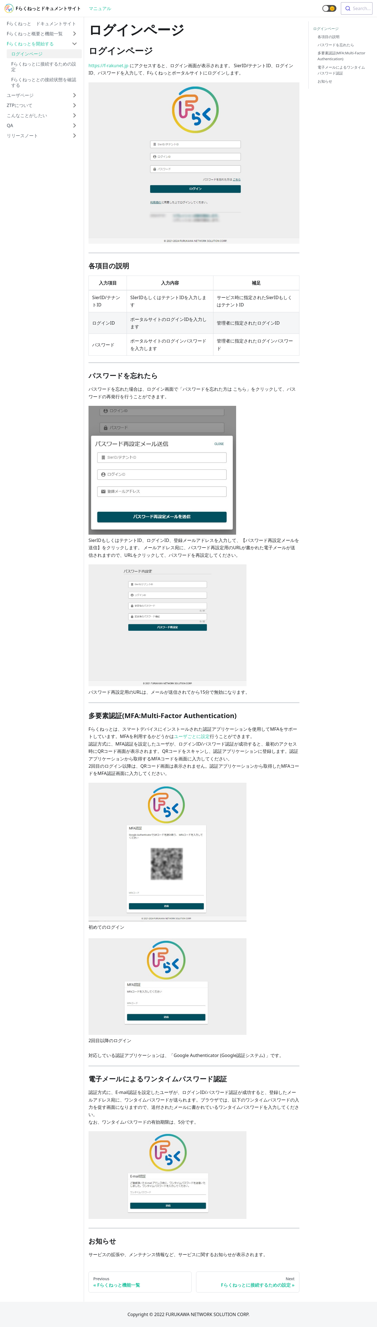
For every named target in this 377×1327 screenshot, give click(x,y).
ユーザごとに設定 (192, 736)
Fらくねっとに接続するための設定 (43, 67)
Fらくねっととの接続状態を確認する (43, 82)
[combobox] (357, 8)
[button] (329, 8)
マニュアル (100, 8)
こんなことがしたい (27, 115)
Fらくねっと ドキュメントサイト (41, 23)
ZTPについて (19, 105)
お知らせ (325, 81)
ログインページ (27, 54)
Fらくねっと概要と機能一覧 (35, 34)
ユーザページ (20, 95)
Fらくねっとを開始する (30, 44)
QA (10, 125)
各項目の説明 (328, 36)
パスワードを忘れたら (336, 44)
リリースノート (22, 135)
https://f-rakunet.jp (108, 65)
